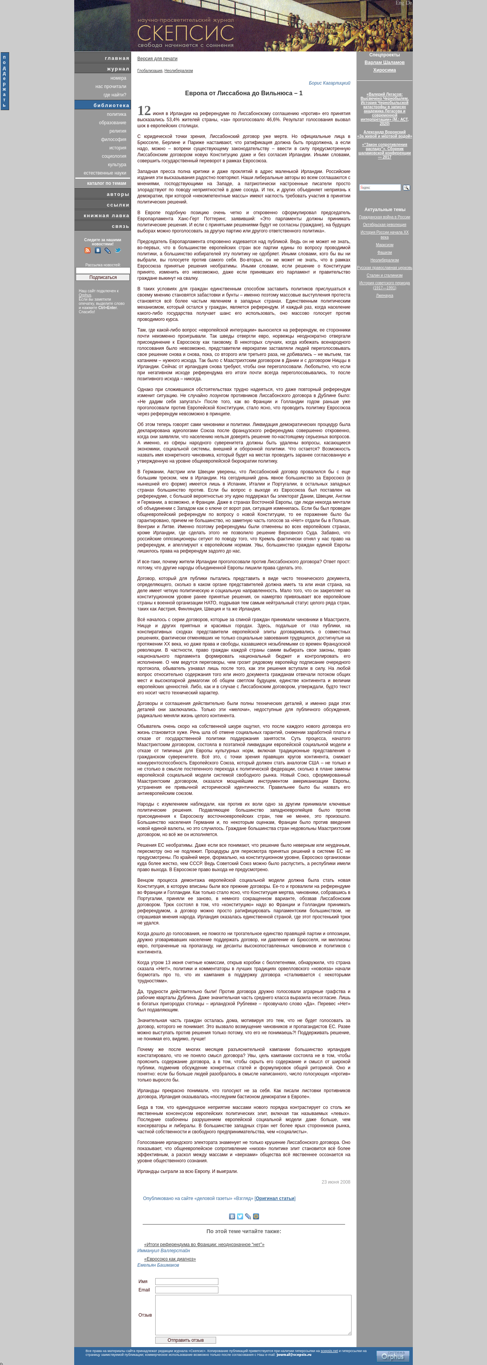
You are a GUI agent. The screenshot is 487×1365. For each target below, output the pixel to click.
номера (118, 78)
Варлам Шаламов (384, 62)
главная (117, 58)
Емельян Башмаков (158, 1265)
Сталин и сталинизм (385, 275)
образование (112, 122)
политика (116, 114)
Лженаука (384, 295)
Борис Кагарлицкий (329, 83)
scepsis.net (329, 1351)
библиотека (112, 105)
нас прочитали (110, 86)
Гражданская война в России (384, 217)
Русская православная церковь (384, 268)
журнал (118, 69)
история (117, 148)
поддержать (5, 81)
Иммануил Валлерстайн (163, 1250)
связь (121, 226)
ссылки (118, 205)
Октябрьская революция (384, 225)
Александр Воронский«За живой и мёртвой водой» (384, 134)
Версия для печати (157, 58)
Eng (400, 3)
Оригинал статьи (275, 1198)
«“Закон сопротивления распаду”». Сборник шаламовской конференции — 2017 (384, 151)
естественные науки (105, 173)
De (409, 3)
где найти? (114, 95)
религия (118, 131)
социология (114, 156)
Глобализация (149, 71)
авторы (118, 194)
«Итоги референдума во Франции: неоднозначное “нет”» (204, 1244)
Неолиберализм (178, 71)
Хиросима (384, 70)
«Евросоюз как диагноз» (170, 1259)
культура (117, 164)
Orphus (85, 295)
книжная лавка (107, 215)
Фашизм (384, 252)
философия (113, 139)
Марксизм (384, 245)
